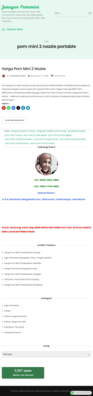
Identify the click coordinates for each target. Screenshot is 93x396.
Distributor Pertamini (14, 327)
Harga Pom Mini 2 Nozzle (24, 68)
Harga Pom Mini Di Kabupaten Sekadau (22, 263)
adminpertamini (18, 75)
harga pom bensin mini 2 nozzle (51, 131)
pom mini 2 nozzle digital (59, 135)
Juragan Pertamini (20, 7)
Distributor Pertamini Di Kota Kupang (21, 279)
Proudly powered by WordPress (67, 390)
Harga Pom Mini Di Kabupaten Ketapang (23, 284)
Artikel (7, 310)
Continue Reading (14, 120)
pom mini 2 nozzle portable (72, 139)
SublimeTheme (42, 390)
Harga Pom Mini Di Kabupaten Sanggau (22, 274)
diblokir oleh (23, 372)
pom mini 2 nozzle (13, 135)
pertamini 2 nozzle (76, 131)
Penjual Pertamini (12, 332)
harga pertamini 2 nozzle (23, 131)
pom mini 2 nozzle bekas (35, 135)
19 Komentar (59, 76)
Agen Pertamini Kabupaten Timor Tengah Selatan (28, 257)
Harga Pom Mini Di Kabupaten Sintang (22, 252)
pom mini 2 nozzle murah (46, 139)
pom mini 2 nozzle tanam (17, 143)
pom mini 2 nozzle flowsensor (19, 139)
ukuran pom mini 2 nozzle (42, 143)
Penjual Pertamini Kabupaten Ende (20, 268)
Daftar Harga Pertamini (15, 316)
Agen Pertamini (11, 305)
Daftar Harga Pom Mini (15, 321)
